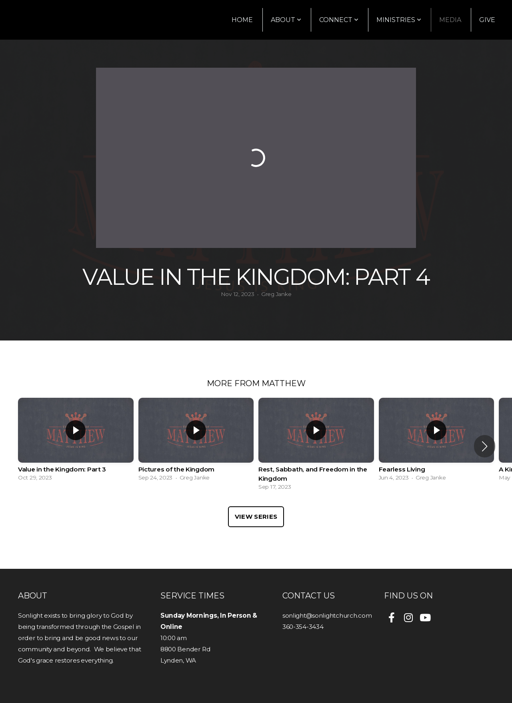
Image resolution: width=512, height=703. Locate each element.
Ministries (398, 20)
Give (487, 20)
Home (242, 20)
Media (450, 20)
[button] (484, 446)
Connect (338, 20)
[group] (76, 441)
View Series (256, 516)
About (286, 20)
